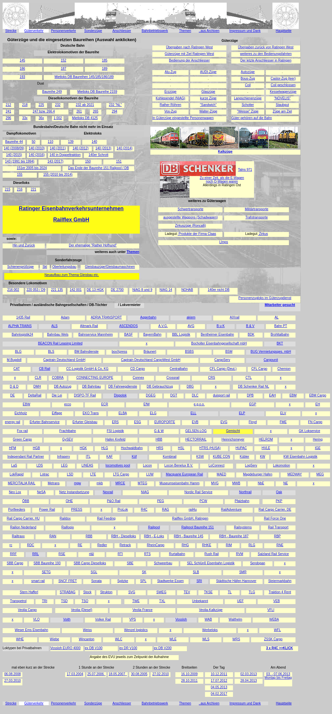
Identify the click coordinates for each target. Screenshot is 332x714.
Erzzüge (171, 91)
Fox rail (22, 431)
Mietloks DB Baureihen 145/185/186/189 (84, 77)
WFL (277, 630)
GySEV (67, 439)
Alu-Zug (170, 72)
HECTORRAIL (195, 439)
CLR (38, 377)
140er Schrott (98, 155)
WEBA (274, 619)
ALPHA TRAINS (20, 326)
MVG (215, 483)
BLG (18, 351)
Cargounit (271, 360)
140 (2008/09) (14, 148)
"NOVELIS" (282, 98)
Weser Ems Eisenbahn (31, 630)
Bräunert (149, 351)
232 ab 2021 (85, 105)
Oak (279, 492)
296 (8, 118)
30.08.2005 (139, 674)
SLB (196, 572)
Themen (133, 252)
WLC (118, 639)
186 (22, 68)
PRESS (76, 509)
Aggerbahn (148, 317)
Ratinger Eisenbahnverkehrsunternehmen (71, 208)
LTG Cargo (121, 474)
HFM (12, 448)
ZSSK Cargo (273, 639)
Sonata (96, 581)
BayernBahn (152, 334)
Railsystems (243, 527)
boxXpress (119, 351)
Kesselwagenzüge (283, 91)
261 (79, 111)
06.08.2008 (12, 674)
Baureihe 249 (52, 91)
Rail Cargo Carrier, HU (23, 518)
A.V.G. (163, 326)
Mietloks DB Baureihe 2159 (97, 91)
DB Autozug (62, 386)
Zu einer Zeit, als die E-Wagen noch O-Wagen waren (222, 179)
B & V (250, 326)
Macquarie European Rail (184, 474)
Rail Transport (278, 527)
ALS (54, 326)
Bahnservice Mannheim (95, 334)
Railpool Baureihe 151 (197, 527)
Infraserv (63, 456)
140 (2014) (124, 148)
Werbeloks (209, 630)
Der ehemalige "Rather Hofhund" (93, 245)
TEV (187, 592)
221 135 (57, 290)
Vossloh (181, 619)
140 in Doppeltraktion (65, 155)
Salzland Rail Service (273, 554)
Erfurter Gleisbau (84, 422)
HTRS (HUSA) (209, 448)
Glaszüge (208, 91)
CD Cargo (137, 368)
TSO (85, 601)
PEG (160, 501)
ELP (242, 413)
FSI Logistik (115, 431)
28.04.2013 (248, 680)
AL (276, 317)
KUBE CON (221, 456)
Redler (102, 545)
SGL (93, 572)
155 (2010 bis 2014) (57, 174)
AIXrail (234, 317)
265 (95, 111)
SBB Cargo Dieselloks (90, 563)
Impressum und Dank (245, 31)
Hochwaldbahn (131, 448)
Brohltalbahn (279, 334)
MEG (320, 474)
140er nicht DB (218, 290)
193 (22, 77)
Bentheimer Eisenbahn (217, 334)
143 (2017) (55, 161)
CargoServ (222, 360)
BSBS (189, 351)
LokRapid (16, 474)
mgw (77, 483)
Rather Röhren (170, 105)
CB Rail (44, 368)
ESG (137, 422)
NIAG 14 (166, 290)
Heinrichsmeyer (232, 439)
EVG (223, 422)
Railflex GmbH (71, 219)
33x (24, 118)
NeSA (41, 492)
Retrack (125, 545)
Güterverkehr (33, 31)
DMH (37, 386)
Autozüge (248, 72)
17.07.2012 (219, 680)
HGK (83, 448)
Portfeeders (16, 509)
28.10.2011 (189, 680)
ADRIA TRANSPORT (106, 317)
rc (11, 545)
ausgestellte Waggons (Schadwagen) (190, 217)
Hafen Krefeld (115, 439)
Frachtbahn (67, 431)
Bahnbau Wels (57, 334)
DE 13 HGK (95, 290)
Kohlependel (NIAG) (170, 98)
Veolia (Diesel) (81, 610)
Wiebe (54, 639)
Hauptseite (284, 31)
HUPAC (241, 448)
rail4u (192, 509)
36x (41, 118)
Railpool (154, 527)
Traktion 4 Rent (280, 592)
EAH (272, 395)
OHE (69, 501)
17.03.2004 (75, 674)
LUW (149, 474)
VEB (276, 601)
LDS (40, 465)
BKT (280, 343)
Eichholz (20, 413)
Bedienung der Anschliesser (189, 60)
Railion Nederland (23, 527)
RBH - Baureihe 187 (234, 536)
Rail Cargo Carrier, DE (275, 509)
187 (63, 68)
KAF (109, 456)
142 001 (76, 290)
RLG (251, 545)
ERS (115, 422)
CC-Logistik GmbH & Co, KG (87, 368)
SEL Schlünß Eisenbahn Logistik (211, 563)
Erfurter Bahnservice (45, 422)
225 (41, 105)
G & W (159, 431)
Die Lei (57, 395)
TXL (162, 601)
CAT (16, 368)
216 (20, 189)
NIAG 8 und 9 (142, 290)
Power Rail (47, 509)
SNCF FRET (67, 581)
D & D (14, 386)
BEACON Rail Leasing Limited (60, 343)
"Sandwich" (208, 105)
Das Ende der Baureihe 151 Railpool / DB (98, 168)
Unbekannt (200, 601)
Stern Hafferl (29, 592)
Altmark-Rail (89, 326)
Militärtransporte (256, 209)
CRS (211, 377)
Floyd (253, 422)
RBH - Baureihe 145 (188, 536)
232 (58, 105)
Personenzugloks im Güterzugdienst (265, 298)
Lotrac (44, 474)
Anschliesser (122, 31)
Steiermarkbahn (280, 581)
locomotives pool (118, 465)
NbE (261, 483)
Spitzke (122, 581)
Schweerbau (163, 563)
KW (262, 456)
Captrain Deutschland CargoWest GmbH (150, 360)
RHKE (206, 545)
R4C (144, 509)
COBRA (58, 377)
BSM (229, 351)
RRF (13, 554)
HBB (159, 439)
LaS (14, 465)
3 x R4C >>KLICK (279, 648)
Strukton (106, 592)
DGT (173, 395)
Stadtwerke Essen (170, 581)
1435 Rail (23, 317)
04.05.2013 (219, 687)
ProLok (122, 509)
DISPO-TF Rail (85, 395)
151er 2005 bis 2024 (32, 168)
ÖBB (25, 501)
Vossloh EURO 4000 (65, 648)
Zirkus (263, 234)
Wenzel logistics (136, 630)
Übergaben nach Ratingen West (189, 47)
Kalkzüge (225, 151)
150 (88, 161)
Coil (247, 85)
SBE (130, 563)
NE (285, 483)
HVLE (266, 448)
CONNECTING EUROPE (94, 377)
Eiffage (57, 413)
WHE (20, 639)
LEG (64, 465)
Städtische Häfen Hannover (236, 581)
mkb (100, 483)
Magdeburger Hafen (257, 474)
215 (8, 189)
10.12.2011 (219, 674)
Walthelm (235, 619)
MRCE (120, 483)
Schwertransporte (190, 209)
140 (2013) (103, 148)
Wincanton (86, 639)
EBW (26, 404)
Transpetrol (18, 601)
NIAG (145, 492)
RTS (147, 554)
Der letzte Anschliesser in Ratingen (265, 60)
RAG (165, 509)
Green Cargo (22, 439)
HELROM (266, 439)
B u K (220, 326)
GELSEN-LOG (196, 431)
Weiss (87, 630)
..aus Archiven (209, 31)
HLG (104, 448)
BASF (128, 334)
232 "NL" (115, 105)
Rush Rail (211, 554)
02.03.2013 (248, 674)
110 (50, 141)
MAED (221, 474)
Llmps (223, 242)
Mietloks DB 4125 (85, 118)
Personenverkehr (63, 31)
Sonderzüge (93, 31)
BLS (51, 351)
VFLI (270, 610)
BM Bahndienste (86, 351)
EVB (195, 422)
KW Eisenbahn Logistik (301, 456)
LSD (70, 474)
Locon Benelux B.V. (179, 465)
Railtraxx (18, 536)
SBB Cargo (15, 563)
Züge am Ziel (282, 111)
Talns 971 (245, 169)
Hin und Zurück (24, 245)
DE (12, 395)
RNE (279, 545)
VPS (132, 619)
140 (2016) (36, 155)
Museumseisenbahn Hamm (180, 483)
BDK (251, 334)
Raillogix (68, 527)
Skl (44, 266)
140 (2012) (81, 148)
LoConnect (216, 465)
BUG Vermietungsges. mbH (271, 351)
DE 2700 (117, 290)
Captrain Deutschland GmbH (64, 360)
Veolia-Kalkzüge (211, 610)
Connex (138, 377)
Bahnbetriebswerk (154, 31)
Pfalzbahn (242, 501)
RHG (185, 545)
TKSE (208, 592)
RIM (229, 545)
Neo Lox (15, 492)
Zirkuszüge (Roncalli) (190, 225)
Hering (317, 439)
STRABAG (68, 592)
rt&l (91, 554)
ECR (104, 404)
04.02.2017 (219, 694)
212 (8, 105)
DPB (250, 395)
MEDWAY (295, 474)
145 (22, 60)
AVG (191, 326)
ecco (67, 404)
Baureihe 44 (14, 141)
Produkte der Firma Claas (197, 234)
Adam (65, 317)
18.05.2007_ (118, 674)
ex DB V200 (162, 648)
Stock (87, 592)
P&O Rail (113, 501)
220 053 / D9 (35, 290)
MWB (236, 483)
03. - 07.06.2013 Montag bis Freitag (278, 675)
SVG (131, 592)
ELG (153, 413)
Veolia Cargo (27, 610)
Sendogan (257, 563)
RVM (239, 554)
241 (8, 111)
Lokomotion (281, 465)
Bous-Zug (248, 78)
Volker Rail (103, 619)
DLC (195, 395)
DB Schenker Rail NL (253, 386)
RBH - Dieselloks (123, 536)
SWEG (161, 592)
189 (105, 68)
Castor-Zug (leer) (282, 78)
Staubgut (282, 105)
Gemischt (233, 431)
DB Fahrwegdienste (122, 386)
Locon (147, 465)
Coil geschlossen (283, 85)
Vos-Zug (170, 111)
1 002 (58, 118)
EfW (146, 404)
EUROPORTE (164, 422)
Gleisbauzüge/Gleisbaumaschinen (110, 266)
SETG (46, 572)
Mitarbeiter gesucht (280, 305)
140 (94, 141)
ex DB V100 (93, 648)
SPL (143, 581)
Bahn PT (280, 326)
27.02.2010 (160, 674)
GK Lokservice (309, 431)
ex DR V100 (128, 648)
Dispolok (120, 395)
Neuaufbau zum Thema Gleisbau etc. (71, 275)
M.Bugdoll (14, 360)
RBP (277, 536)
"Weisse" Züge (247, 111)
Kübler (244, 456)
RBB (89, 536)
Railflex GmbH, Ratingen (190, 518)
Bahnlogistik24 (22, 334)
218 (25, 105)
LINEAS (87, 465)
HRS (159, 448)
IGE (317, 448)
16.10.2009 (189, 674)
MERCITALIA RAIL (22, 483)
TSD (64, 601)
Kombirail (170, 456)
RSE (62, 554)
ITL (88, 456)
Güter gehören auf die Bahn (251, 118)
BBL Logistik (181, 334)
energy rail (12, 422)
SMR (242, 572)
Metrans (54, 483)
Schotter (248, 105)
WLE (173, 639)
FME (283, 422)
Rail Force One (275, 518)
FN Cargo (315, 422)
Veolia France (142, 610)
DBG (190, 386)
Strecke (10, 31)
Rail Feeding (106, 518)
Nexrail (108, 492)
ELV (283, 413)
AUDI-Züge (208, 72)
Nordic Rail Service (198, 492)
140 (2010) (36, 148)
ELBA (122, 413)
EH (318, 404)
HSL (181, 448)
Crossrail (172, 377)
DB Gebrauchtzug (160, 386)
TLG (252, 592)
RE (80, 545)
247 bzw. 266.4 (44, 111)
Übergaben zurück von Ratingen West (266, 47)
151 (119, 161)
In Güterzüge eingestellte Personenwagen (183, 118)
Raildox (65, 518)
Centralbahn (179, 368)
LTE (93, 474)
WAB (208, 619)
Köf (134, 456)
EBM (293, 395)
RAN (52, 536)
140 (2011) (57, 148)
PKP (279, 501)
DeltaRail (34, 395)
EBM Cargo (317, 395)
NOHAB (187, 290)
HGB (36, 448)
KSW (200, 456)
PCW (203, 501)
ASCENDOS (128, 326)
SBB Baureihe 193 (47, 563)
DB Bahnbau (91, 386)
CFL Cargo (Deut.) (223, 368)
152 (63, 60)
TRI (44, 601)
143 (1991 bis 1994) (19, 161)
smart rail (38, 581)
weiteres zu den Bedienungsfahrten (266, 54)
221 (33, 189)
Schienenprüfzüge (20, 266)
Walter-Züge (208, 111)
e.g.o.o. (199, 404)
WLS (206, 639)
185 (105, 60)
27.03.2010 (12, 680)
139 (71, 141)
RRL (35, 554)
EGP (252, 404)
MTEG (142, 483)
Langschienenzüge (248, 98)
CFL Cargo (259, 368)
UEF (240, 601)
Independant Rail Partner (25, 456)
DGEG (150, 395)
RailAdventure (231, 509)
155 (20, 174)
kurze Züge (208, 98)
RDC (30, 545)
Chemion (284, 368)
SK (144, 572)
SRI (199, 581)
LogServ (251, 465)
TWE (136, 601)
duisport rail (221, 395)
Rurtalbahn (177, 554)
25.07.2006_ (96, 674)
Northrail (245, 492)
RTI (120, 554)
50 (33, 141)
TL (230, 592)
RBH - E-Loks (154, 536)
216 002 (13, 290)
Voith (66, 619)
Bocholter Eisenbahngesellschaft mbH (219, 343)
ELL (193, 413)
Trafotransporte (256, 217)
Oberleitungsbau (64, 266)
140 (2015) (14, 155)
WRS (236, 639)
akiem (191, 317)
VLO (36, 619)
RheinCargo (155, 545)
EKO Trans (91, 413)
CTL (248, 377)
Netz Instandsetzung (74, 492)
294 (114, 111)
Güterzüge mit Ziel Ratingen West (189, 54)
